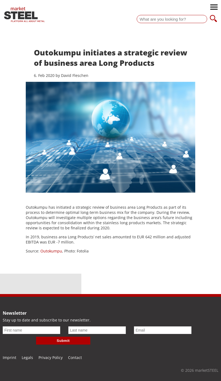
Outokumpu (51, 251)
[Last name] (97, 330)
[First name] (31, 330)
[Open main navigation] (214, 8)
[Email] (162, 330)
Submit (63, 341)
